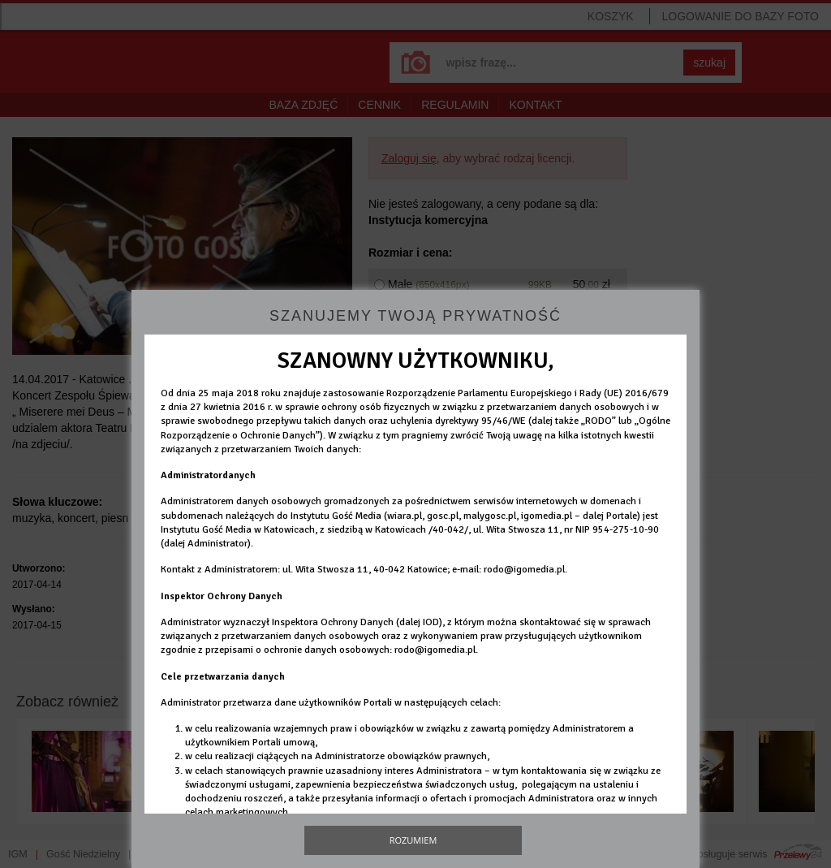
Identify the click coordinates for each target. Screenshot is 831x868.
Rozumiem (413, 840)
